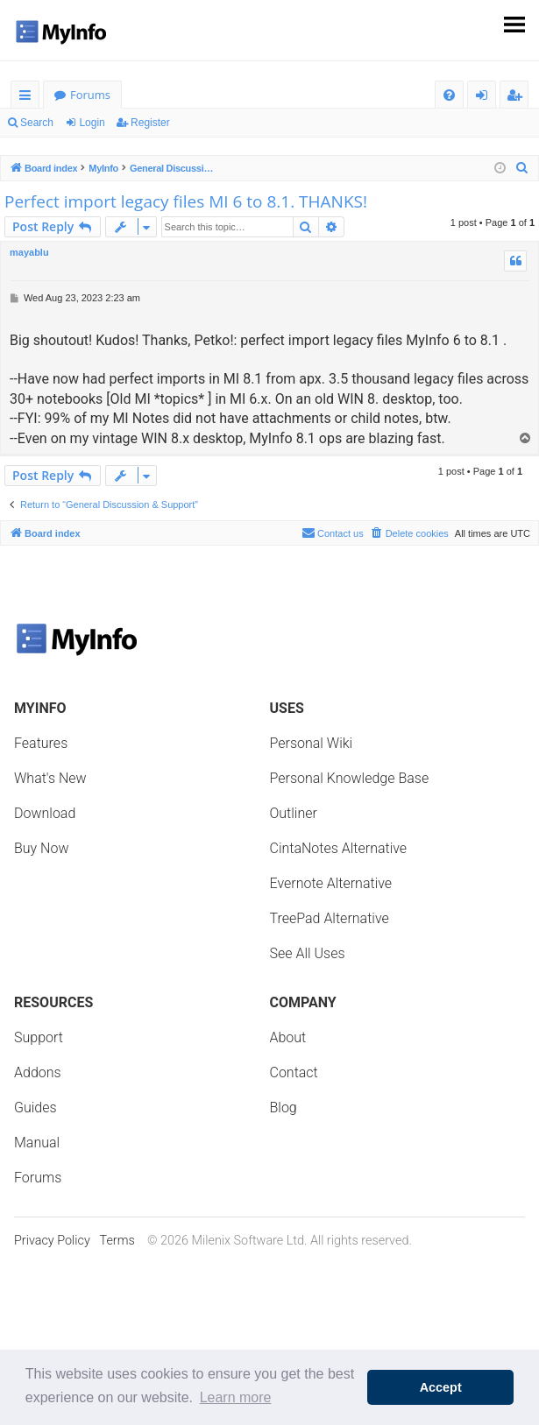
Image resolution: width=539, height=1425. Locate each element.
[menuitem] (449, 95)
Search (36, 122)
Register (150, 122)
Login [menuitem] (485, 98)
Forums (90, 94)
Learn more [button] (236, 1397)
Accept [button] (441, 1387)
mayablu (29, 252)
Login (91, 122)
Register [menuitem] (518, 98)
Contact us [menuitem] (332, 532)
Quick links (28, 98)
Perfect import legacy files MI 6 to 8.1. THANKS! (185, 201)
